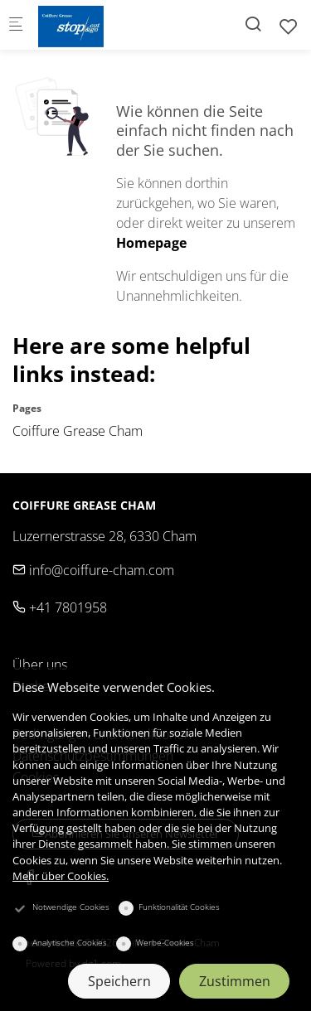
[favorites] (288, 26)
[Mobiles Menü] (16, 25)
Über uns (39, 664)
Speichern (119, 981)
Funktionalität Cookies (179, 906)
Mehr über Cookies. (60, 875)
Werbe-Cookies (165, 942)
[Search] (253, 23)
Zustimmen (234, 981)
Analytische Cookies (69, 942)
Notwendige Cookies (70, 906)
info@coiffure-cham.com (93, 570)
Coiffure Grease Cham (77, 431)
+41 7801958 (59, 607)
